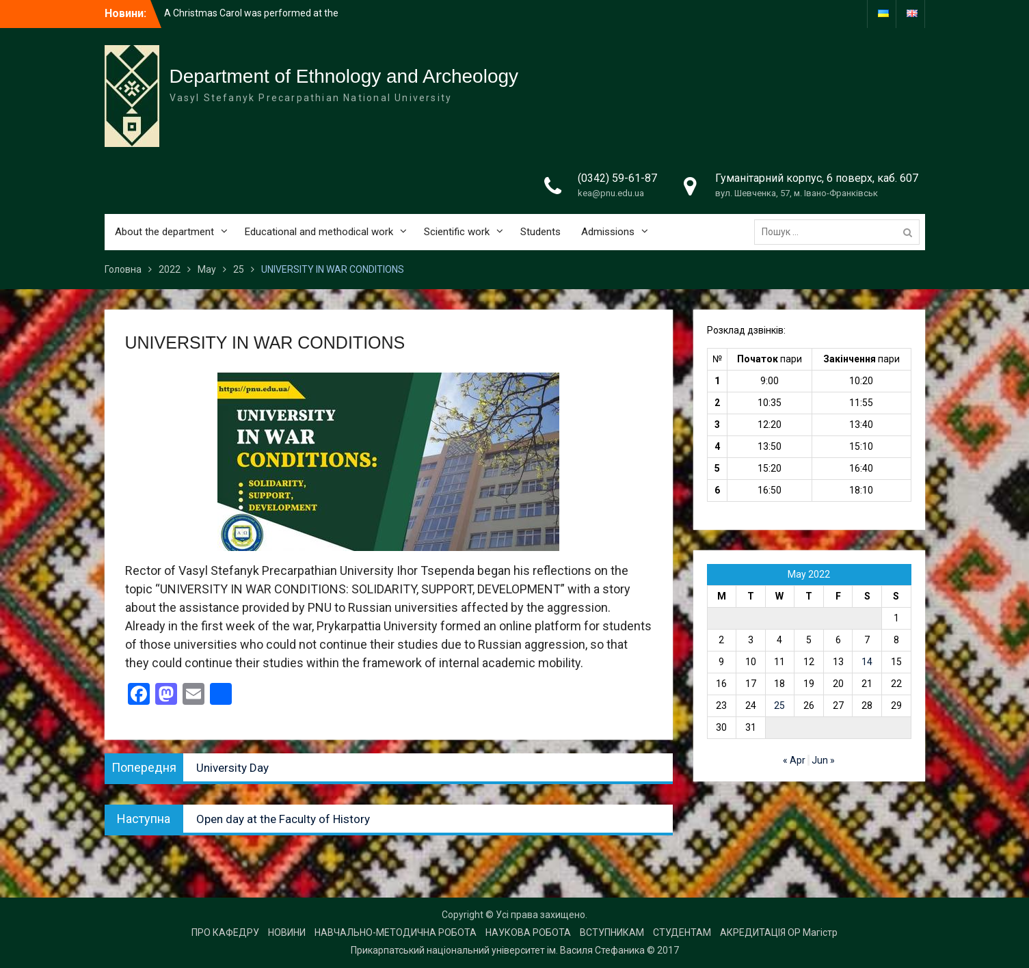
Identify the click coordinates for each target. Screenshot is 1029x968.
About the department (164, 232)
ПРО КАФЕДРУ (225, 932)
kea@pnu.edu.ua (611, 193)
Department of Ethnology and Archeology (344, 76)
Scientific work (457, 232)
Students (540, 232)
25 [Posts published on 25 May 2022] (779, 705)
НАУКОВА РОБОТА (528, 932)
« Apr (794, 760)
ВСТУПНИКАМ (612, 932)
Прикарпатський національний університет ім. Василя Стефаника (498, 950)
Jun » (823, 760)
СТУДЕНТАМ (682, 932)
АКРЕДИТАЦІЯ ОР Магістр (779, 932)
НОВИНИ (287, 932)
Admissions (607, 232)
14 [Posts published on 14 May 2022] (866, 661)
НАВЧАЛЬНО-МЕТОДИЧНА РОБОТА (396, 932)
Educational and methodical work (319, 232)
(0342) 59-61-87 (617, 178)
